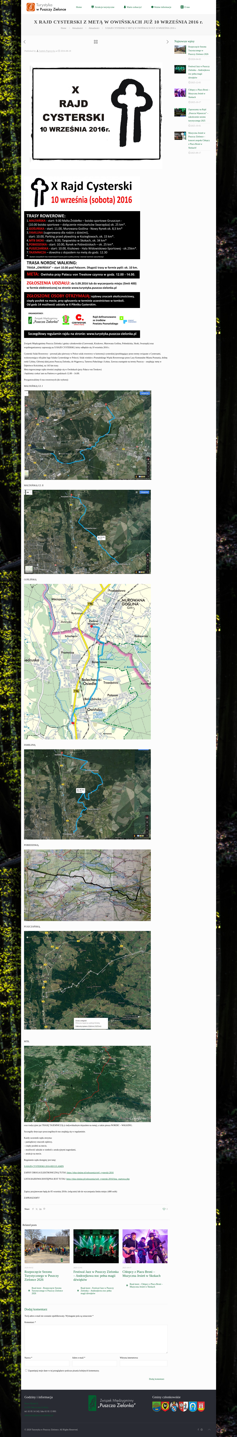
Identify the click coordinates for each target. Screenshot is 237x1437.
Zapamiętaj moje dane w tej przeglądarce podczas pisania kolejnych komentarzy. (63, 1371)
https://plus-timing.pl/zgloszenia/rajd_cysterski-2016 (90, 1172)
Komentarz (30, 1322)
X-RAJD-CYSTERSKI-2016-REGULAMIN (44, 1166)
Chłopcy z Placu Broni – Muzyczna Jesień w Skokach (142, 1274)
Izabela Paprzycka (47, 51)
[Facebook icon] (198, 1429)
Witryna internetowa (129, 1358)
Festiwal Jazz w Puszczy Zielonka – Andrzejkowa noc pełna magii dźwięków (96, 1276)
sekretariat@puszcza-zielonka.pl (39, 1415)
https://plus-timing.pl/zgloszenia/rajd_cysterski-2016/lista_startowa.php (98, 1179)
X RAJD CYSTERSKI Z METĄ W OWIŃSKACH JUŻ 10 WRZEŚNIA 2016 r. (140, 28)
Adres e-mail (78, 1358)
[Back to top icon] (209, 1429)
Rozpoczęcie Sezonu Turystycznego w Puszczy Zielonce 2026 (42, 1276)
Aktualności (77, 28)
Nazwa (28, 1358)
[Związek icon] (202, 1429)
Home (63, 28)
